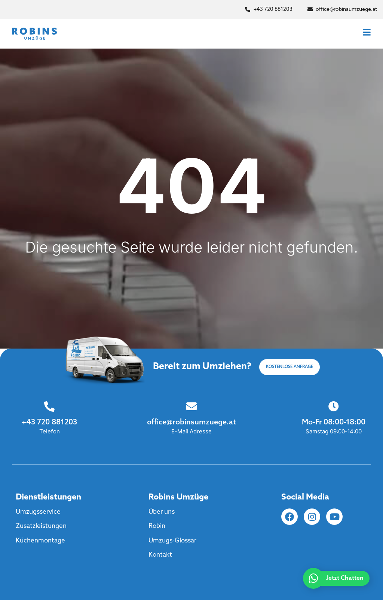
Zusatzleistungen (41, 526)
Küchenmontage (40, 541)
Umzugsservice (38, 512)
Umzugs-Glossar (172, 541)
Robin (156, 526)
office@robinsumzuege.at (191, 422)
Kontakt (160, 555)
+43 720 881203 (49, 422)
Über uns (161, 512)
